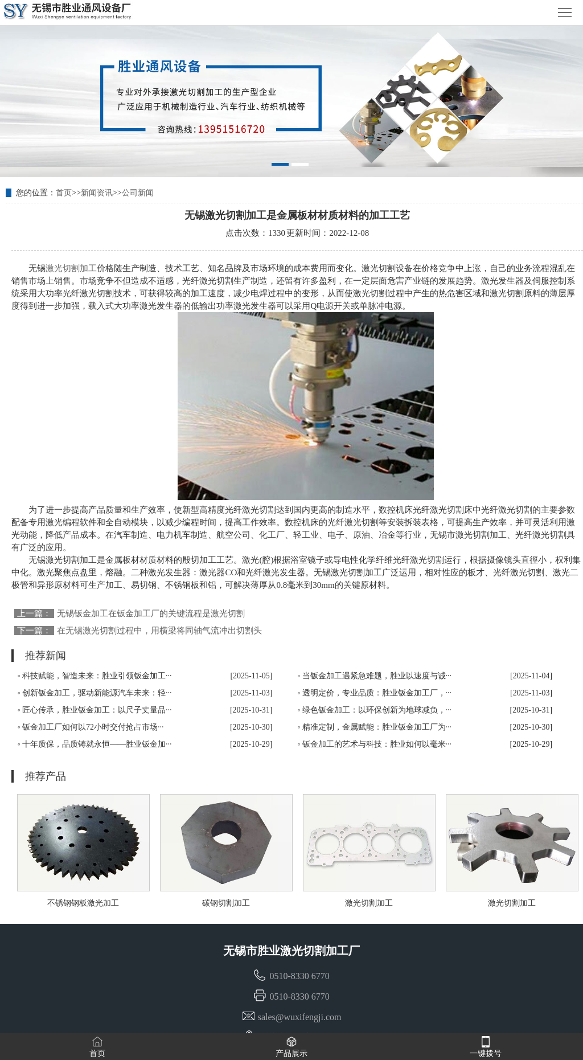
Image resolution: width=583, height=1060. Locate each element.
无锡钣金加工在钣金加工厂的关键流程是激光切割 (151, 613)
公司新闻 (138, 193)
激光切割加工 (71, 268)
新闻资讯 (97, 193)
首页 (64, 193)
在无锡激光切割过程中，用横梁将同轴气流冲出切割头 (159, 630)
